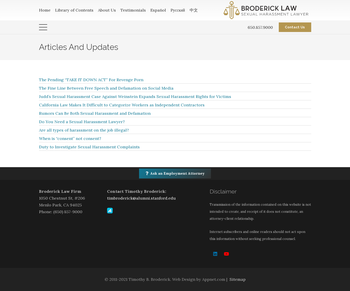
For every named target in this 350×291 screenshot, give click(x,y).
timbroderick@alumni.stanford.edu (141, 198)
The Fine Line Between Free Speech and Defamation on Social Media (106, 88)
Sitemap (238, 279)
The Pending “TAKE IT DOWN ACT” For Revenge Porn (91, 79)
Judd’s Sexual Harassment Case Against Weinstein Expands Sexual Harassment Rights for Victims (135, 96)
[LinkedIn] (215, 254)
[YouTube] (226, 254)
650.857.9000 (260, 27)
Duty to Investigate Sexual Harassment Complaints (89, 146)
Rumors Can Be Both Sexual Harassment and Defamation (95, 113)
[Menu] (43, 27)
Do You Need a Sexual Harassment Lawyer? (82, 121)
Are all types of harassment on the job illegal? (84, 130)
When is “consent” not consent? (70, 138)
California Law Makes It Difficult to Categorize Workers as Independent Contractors (122, 105)
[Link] (267, 10)
